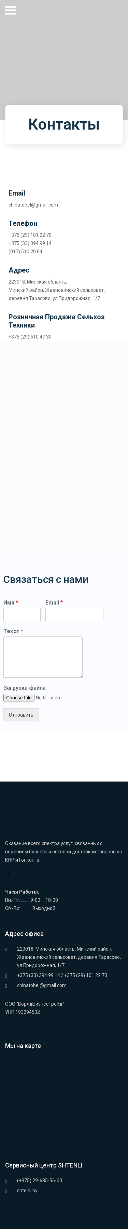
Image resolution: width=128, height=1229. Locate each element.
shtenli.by (27, 1190)
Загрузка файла (24, 688)
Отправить (21, 715)
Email (54, 602)
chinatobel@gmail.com (42, 985)
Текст (13, 631)
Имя (10, 602)
